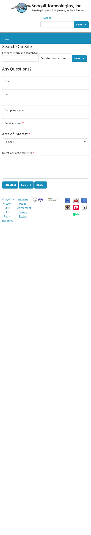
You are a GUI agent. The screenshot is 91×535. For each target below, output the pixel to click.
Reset (40, 184)
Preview (10, 184)
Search (81, 24)
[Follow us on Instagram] (67, 207)
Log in (47, 17)
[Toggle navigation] (7, 38)
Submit (26, 184)
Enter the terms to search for (20, 53)
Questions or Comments (17, 153)
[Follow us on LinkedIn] (67, 200)
